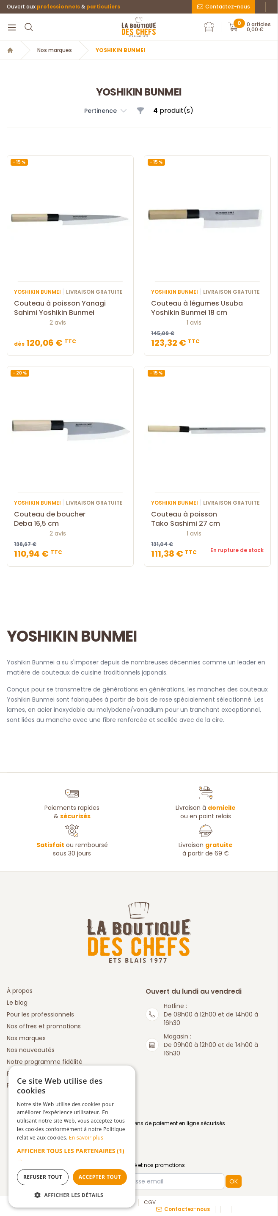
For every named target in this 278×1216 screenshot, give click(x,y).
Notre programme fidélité (45, 1062)
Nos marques (54, 50)
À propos (20, 990)
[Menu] (12, 27)
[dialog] (71, 1137)
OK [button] (233, 1181)
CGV (150, 1202)
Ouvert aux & (63, 6)
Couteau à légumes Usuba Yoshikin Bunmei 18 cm (207, 308)
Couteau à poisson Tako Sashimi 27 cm (207, 519)
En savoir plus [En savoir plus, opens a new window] (86, 1137)
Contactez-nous (223, 6)
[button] (72, 1155)
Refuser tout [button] (42, 1176)
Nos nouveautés (31, 1050)
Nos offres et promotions (44, 1026)
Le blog (17, 1002)
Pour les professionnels (40, 1014)
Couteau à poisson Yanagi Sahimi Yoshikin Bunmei (70, 308)
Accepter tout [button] (100, 1176)
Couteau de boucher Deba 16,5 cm (70, 519)
